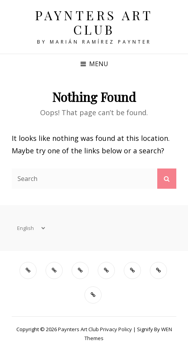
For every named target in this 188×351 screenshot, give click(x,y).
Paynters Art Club (94, 22)
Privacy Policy (116, 329)
